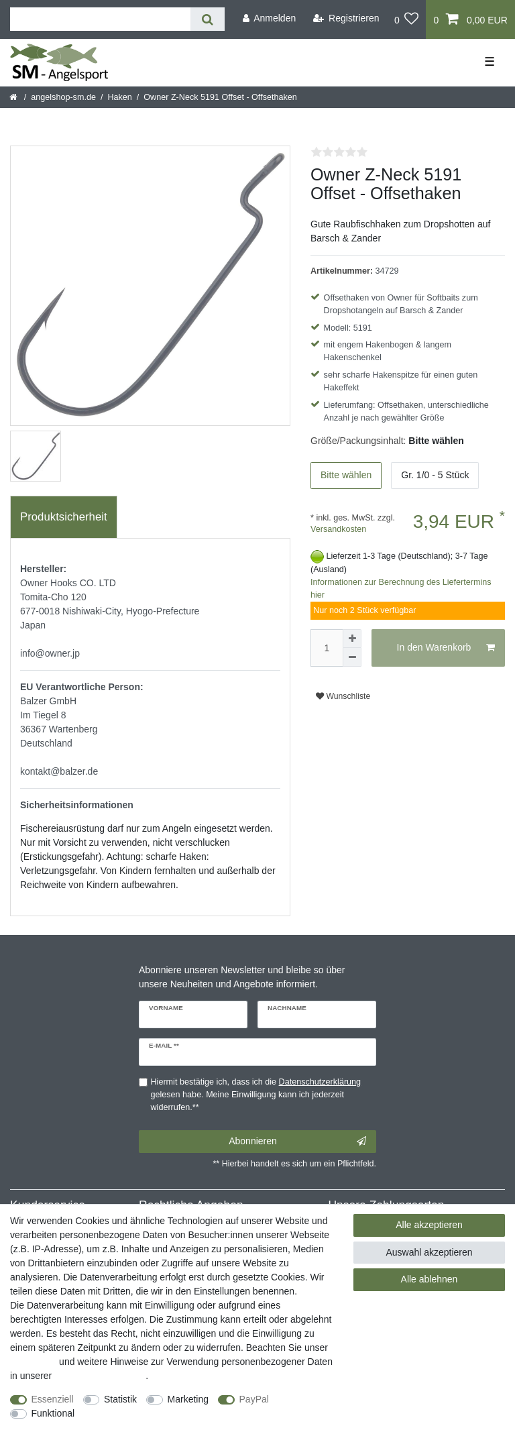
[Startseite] (14, 97)
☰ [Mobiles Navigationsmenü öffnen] (489, 61)
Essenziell (53, 1399)
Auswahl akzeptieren (429, 1252)
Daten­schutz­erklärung (100, 1375)
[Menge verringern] (352, 657)
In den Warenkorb (446, 648)
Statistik (120, 1399)
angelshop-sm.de (63, 97)
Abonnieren (297, 1142)
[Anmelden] (269, 18)
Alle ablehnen (429, 1279)
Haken (119, 97)
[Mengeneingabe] (326, 648)
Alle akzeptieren (429, 1224)
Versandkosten (338, 529)
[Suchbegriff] (100, 19)
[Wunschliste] (406, 19)
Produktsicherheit (63, 516)
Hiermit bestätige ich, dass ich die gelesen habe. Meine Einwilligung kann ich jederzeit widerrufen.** (256, 1094)
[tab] (63, 517)
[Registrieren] (346, 18)
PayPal (254, 1399)
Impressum (33, 1361)
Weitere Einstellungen (132, 1413)
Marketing (188, 1399)
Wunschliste (343, 696)
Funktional (53, 1413)
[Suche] (207, 19)
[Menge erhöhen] (352, 638)
